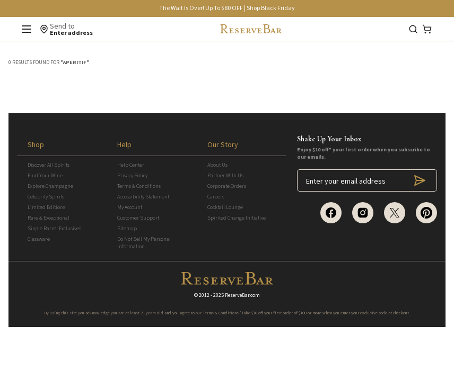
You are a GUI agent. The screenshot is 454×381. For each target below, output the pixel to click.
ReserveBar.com (242, 295)
